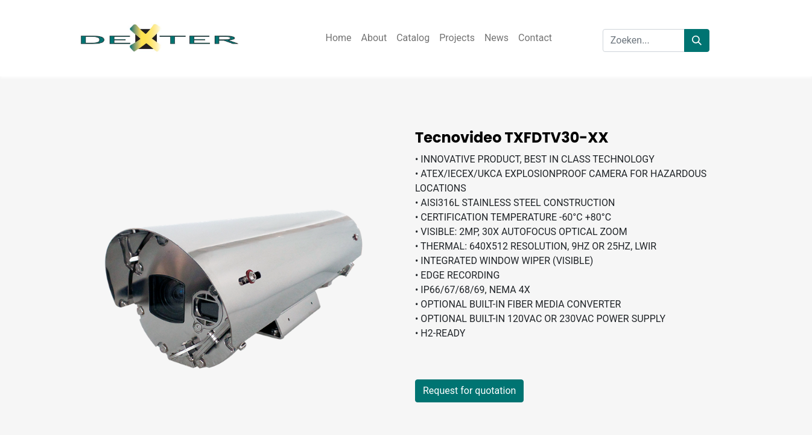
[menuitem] (338, 38)
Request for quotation (469, 390)
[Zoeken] (696, 40)
